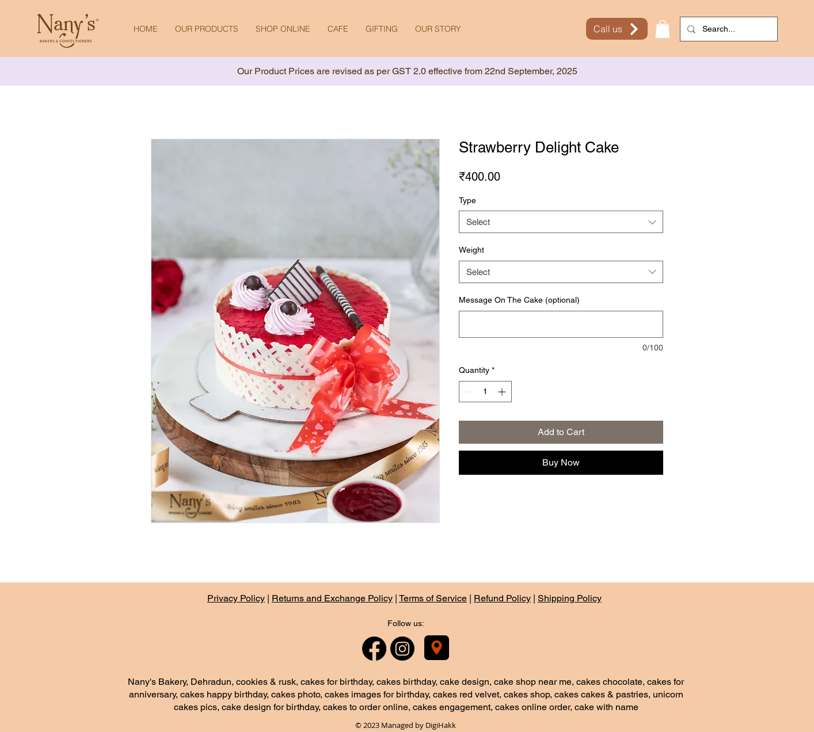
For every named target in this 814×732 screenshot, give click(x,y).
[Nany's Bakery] (436, 647)
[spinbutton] (485, 392)
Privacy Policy (236, 598)
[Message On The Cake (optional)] (561, 324)
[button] (662, 29)
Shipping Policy (570, 598)
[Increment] (503, 392)
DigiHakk (440, 725)
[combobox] (561, 222)
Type (467, 200)
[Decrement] (468, 392)
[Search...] (727, 29)
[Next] (753, 71)
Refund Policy (502, 598)
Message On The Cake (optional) (519, 299)
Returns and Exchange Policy (332, 598)
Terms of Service (433, 598)
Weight (471, 249)
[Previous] (60, 71)
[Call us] (617, 29)
